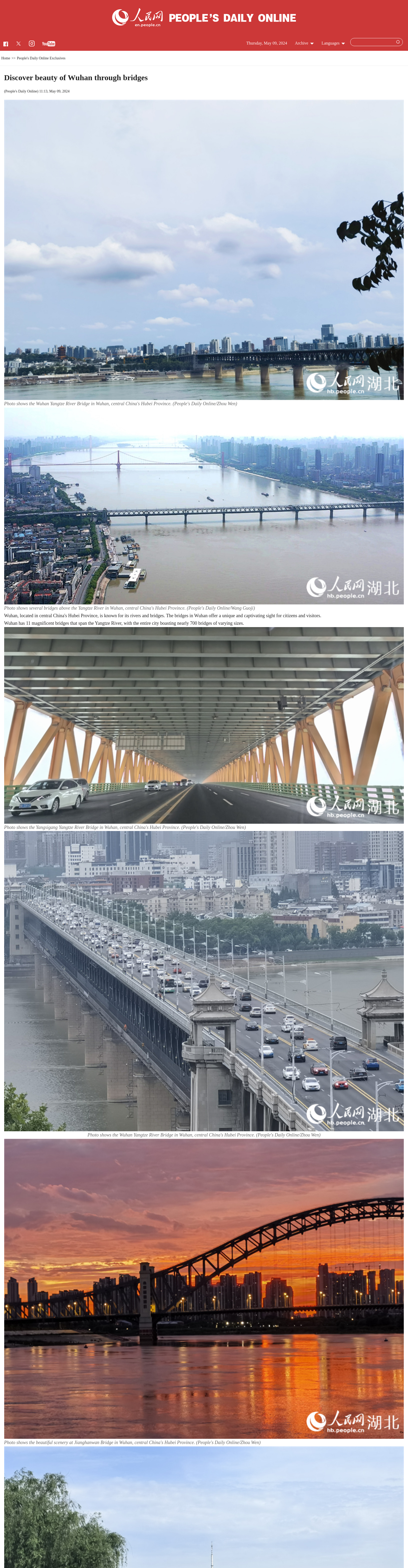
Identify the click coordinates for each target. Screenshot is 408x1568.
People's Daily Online (21, 91)
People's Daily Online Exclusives (41, 58)
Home (5, 58)
